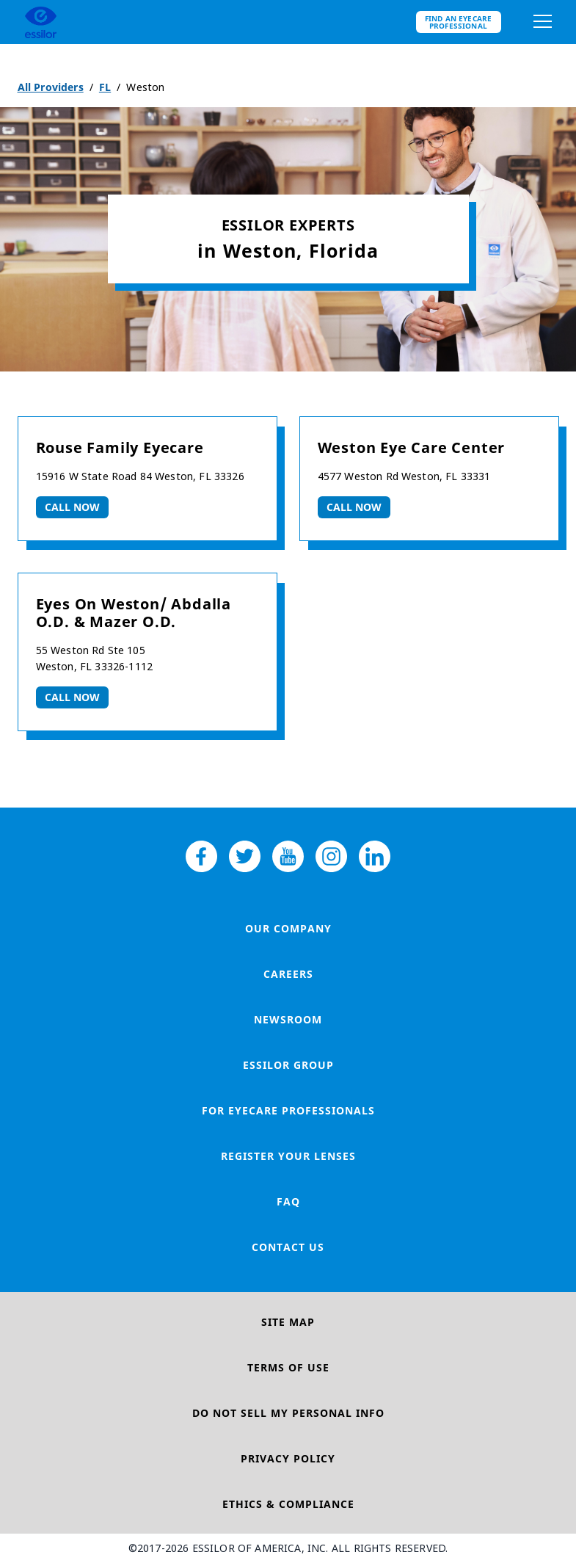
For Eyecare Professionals (288, 1110)
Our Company (288, 928)
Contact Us (288, 1247)
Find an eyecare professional (458, 22)
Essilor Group (288, 1065)
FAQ (288, 1201)
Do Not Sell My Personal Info (288, 1413)
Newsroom (288, 1019)
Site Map (288, 1322)
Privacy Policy (288, 1458)
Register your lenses (288, 1156)
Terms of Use (288, 1367)
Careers (288, 974)
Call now (73, 507)
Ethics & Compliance (288, 1504)
